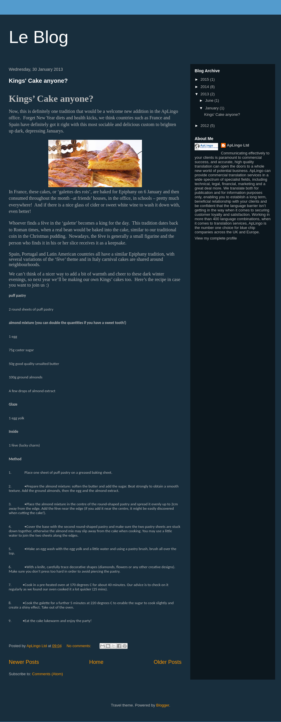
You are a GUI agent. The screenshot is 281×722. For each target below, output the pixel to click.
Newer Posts (24, 662)
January (212, 108)
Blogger (162, 705)
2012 (205, 125)
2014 (205, 87)
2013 (205, 94)
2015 (205, 79)
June (210, 100)
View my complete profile (216, 238)
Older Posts (167, 662)
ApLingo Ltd (238, 145)
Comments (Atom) (47, 674)
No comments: (79, 646)
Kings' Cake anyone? (38, 80)
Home (96, 662)
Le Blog (38, 37)
